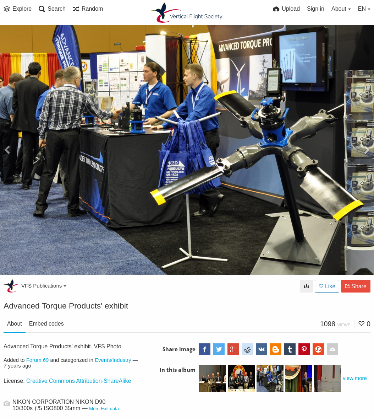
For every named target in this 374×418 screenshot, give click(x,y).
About (14, 324)
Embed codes (46, 324)
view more (355, 378)
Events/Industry (113, 360)
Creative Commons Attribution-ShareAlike (78, 381)
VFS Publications (43, 286)
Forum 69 (37, 360)
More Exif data (104, 408)
